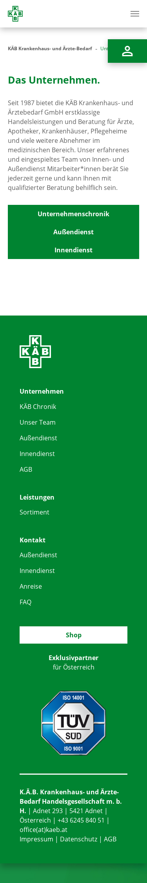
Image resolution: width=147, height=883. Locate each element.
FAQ (25, 602)
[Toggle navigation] (135, 13)
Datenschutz (78, 839)
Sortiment (34, 512)
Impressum (36, 839)
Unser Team (38, 422)
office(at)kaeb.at (43, 829)
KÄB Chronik (38, 406)
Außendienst (73, 232)
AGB (26, 469)
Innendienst (73, 250)
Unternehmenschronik (73, 214)
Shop (74, 635)
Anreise (31, 586)
